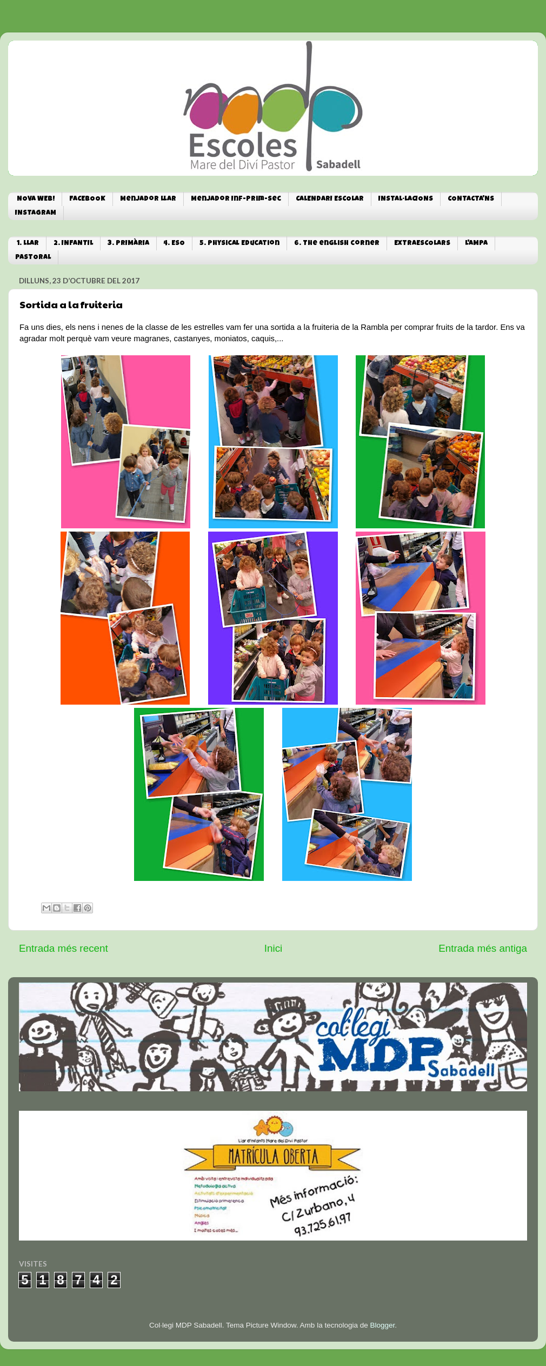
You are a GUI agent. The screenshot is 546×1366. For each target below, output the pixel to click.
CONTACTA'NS (471, 199)
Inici (273, 948)
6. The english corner (336, 243)
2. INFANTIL (73, 243)
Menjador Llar (148, 199)
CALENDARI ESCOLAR (330, 199)
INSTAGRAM (35, 213)
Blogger (382, 1325)
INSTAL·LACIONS (405, 199)
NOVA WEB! (36, 199)
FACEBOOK (87, 199)
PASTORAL (33, 257)
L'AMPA (476, 243)
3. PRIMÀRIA (128, 243)
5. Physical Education (239, 243)
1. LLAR (28, 243)
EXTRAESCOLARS (422, 243)
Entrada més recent (63, 948)
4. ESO (174, 243)
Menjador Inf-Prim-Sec (236, 199)
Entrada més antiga (482, 948)
